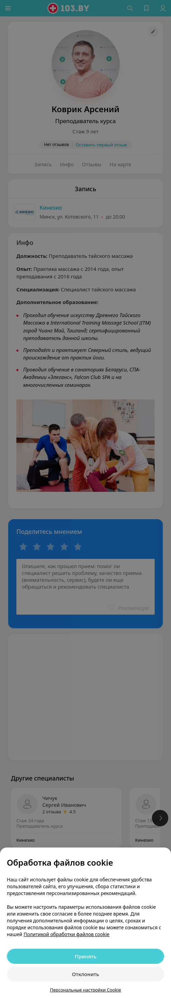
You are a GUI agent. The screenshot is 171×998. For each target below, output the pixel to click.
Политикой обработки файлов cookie (67, 934)
